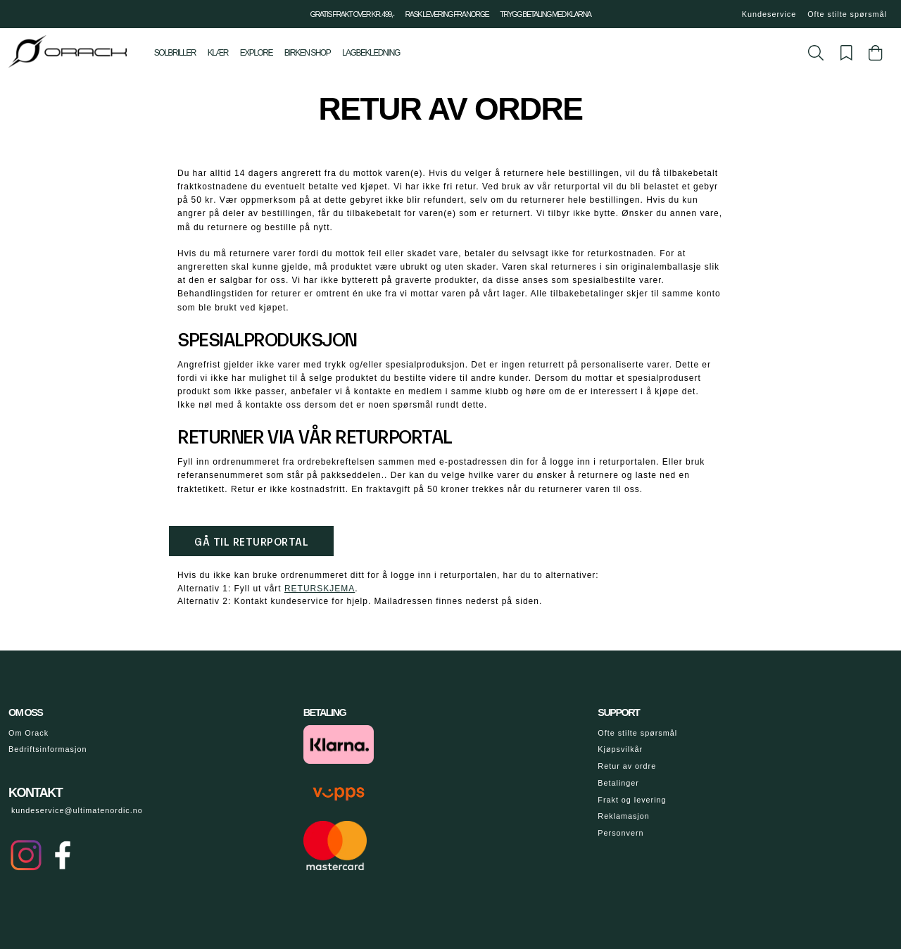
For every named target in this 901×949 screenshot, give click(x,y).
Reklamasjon (623, 816)
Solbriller (175, 53)
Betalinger (618, 783)
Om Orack (28, 733)
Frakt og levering (632, 800)
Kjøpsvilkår (620, 749)
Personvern (620, 833)
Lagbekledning (371, 53)
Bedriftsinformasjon (47, 749)
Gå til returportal (251, 541)
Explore (256, 53)
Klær (218, 53)
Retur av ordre (627, 766)
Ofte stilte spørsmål (847, 14)
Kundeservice (769, 14)
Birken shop (307, 53)
